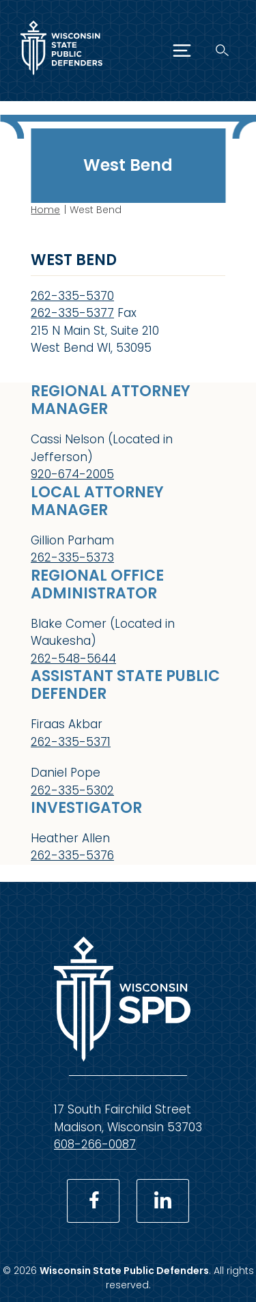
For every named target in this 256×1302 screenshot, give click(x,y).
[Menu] (182, 50)
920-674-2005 (72, 474)
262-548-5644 (73, 658)
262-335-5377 (72, 313)
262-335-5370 (72, 296)
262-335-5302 (72, 789)
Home (45, 210)
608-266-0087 (95, 1144)
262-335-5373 (72, 557)
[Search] (222, 50)
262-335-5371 (71, 741)
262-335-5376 (72, 855)
